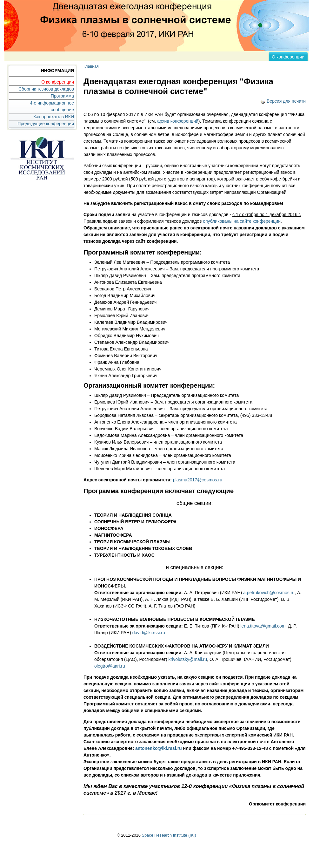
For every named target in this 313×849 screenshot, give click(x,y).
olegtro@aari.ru (109, 666)
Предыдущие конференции (45, 123)
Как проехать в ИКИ (53, 116)
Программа (62, 95)
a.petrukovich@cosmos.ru (269, 592)
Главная (91, 66)
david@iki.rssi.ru (148, 632)
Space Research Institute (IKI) (169, 835)
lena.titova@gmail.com (263, 625)
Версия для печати (283, 101)
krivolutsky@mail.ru (188, 659)
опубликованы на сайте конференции (242, 221)
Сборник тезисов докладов (46, 89)
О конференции (288, 56)
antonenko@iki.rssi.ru (158, 748)
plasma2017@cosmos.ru (197, 479)
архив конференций (177, 121)
